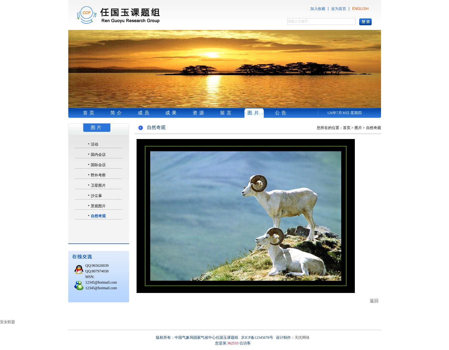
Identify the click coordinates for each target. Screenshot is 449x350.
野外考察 (98, 175)
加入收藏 (317, 9)
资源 (199, 112)
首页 (89, 112)
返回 (374, 300)
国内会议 (98, 154)
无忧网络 (302, 337)
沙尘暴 (96, 196)
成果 (171, 112)
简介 (116, 112)
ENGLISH (360, 9)
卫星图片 (98, 185)
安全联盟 (7, 322)
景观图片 (98, 206)
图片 (254, 112)
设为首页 (338, 9)
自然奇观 (98, 216)
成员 (144, 112)
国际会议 (98, 165)
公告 (281, 112)
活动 (94, 144)
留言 (226, 112)
